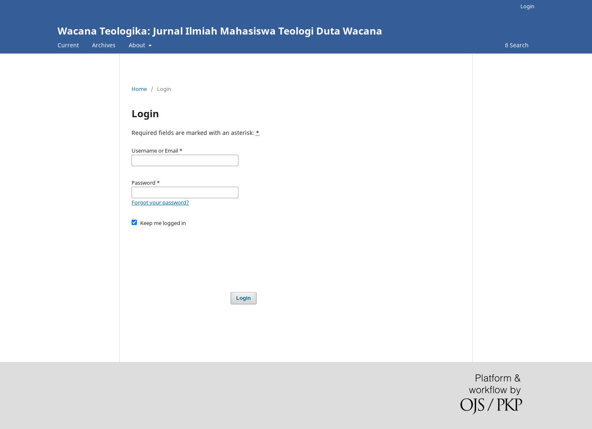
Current (68, 45)
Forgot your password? (160, 202)
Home (139, 89)
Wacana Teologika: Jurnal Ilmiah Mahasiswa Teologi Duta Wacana (220, 30)
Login (527, 6)
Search (517, 45)
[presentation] (194, 255)
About (138, 45)
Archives (104, 45)
